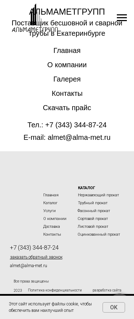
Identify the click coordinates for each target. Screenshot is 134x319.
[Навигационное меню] (122, 17)
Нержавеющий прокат (98, 195)
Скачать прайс (67, 108)
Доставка (51, 226)
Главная (66, 50)
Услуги (49, 210)
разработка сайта (107, 290)
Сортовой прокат (93, 218)
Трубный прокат (93, 203)
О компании (66, 65)
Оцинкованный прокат (99, 234)
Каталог (50, 203)
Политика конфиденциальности (55, 290)
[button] (36, 257)
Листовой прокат (93, 226)
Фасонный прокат (94, 210)
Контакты (67, 93)
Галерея (67, 79)
